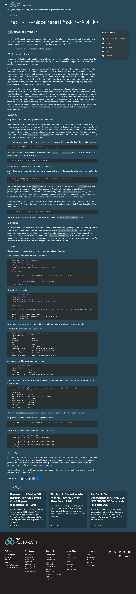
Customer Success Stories (73, 558)
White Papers (71, 567)
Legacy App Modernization (30, 558)
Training (48, 569)
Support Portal (51, 567)
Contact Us (91, 565)
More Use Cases (30, 571)
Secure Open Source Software (32, 568)
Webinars (70, 564)
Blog (68, 555)
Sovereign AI (29, 555)
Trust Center (50, 572)
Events (69, 562)
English (125, 556)
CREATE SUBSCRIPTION (16, 194)
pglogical (25, 44)
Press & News (91, 560)
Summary (109, 56)
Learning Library (72, 569)
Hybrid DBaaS (29, 562)
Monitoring (109, 47)
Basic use (109, 43)
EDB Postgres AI (10, 555)
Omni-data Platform (32, 564)
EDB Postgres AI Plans (53, 574)
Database (8, 557)
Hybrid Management (11, 560)
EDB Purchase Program (50, 578)
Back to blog (15, 16)
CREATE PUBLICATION (22, 166)
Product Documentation (51, 559)
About (89, 555)
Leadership (91, 557)
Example (109, 52)
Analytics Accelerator (12, 565)
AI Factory (8, 562)
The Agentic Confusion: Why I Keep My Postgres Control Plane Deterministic (67, 497)
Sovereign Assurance (12, 567)
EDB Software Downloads (50, 563)
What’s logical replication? (115, 39)
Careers (90, 562)
